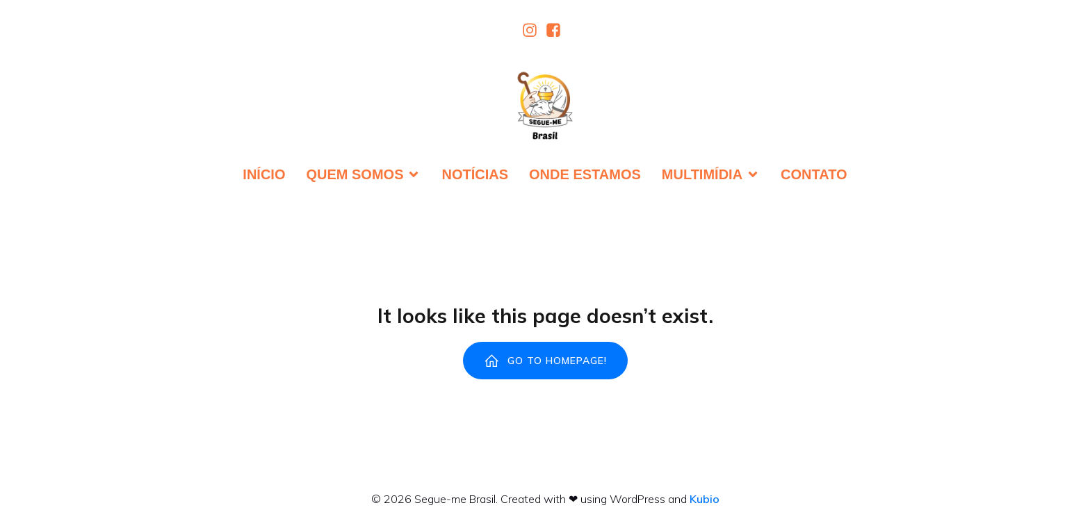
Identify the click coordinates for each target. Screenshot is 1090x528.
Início (264, 174)
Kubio (704, 499)
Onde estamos (585, 174)
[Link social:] (533, 30)
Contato (814, 174)
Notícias (474, 174)
